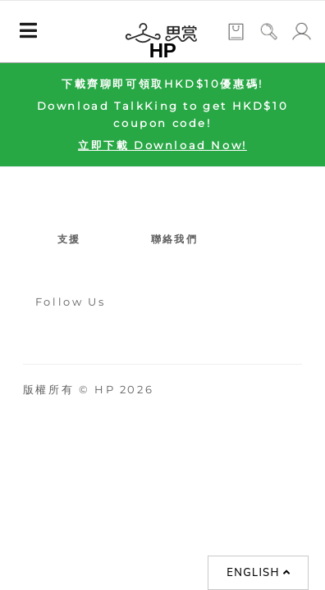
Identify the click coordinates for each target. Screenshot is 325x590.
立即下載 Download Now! (162, 145)
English (259, 572)
